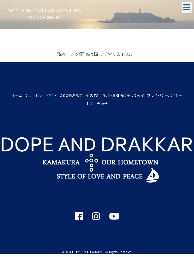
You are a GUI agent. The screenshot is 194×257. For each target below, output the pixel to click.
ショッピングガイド (41, 95)
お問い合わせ (97, 104)
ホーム (17, 95)
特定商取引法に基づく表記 (123, 95)
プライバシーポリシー (164, 95)
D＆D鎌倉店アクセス (79, 95)
